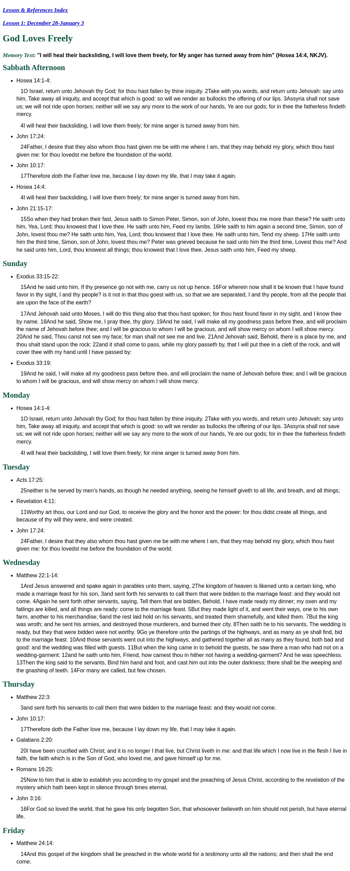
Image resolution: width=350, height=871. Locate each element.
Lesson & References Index (35, 10)
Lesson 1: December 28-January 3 (43, 23)
